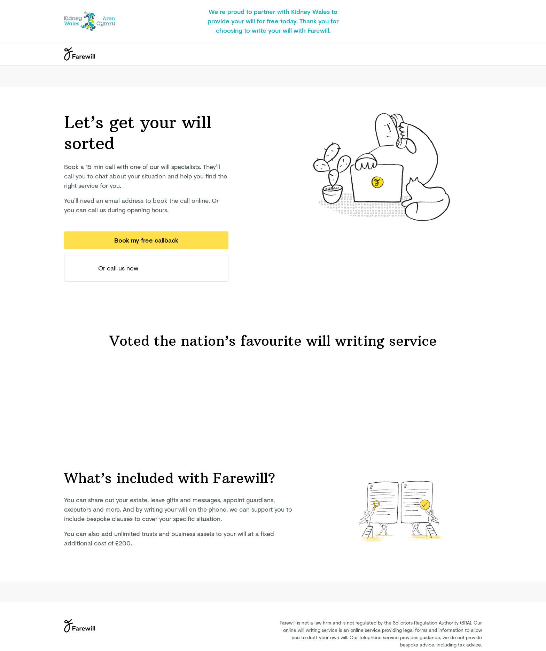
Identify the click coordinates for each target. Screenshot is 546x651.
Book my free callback (146, 240)
